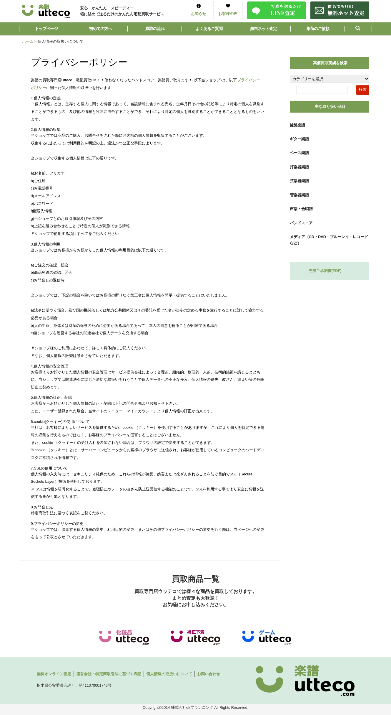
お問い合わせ (208, 674)
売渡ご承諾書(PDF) (325, 270)
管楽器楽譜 (299, 195)
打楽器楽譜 (299, 167)
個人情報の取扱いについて (169, 674)
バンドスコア (301, 223)
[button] (358, 28)
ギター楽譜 (299, 139)
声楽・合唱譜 (301, 209)
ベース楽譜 (299, 153)
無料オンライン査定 (54, 674)
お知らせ (198, 13)
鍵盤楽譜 (297, 125)
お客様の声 (227, 13)
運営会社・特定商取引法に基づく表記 (108, 674)
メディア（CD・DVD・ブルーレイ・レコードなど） (329, 240)
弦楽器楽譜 (299, 181)
